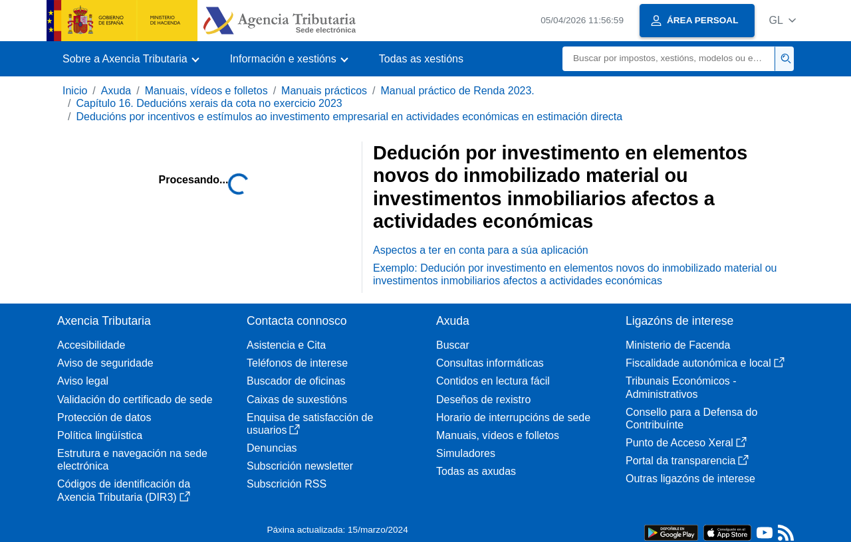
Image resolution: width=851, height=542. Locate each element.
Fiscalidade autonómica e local (705, 363)
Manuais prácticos (324, 90)
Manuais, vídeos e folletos (206, 90)
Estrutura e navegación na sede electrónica (132, 460)
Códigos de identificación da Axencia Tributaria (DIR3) (123, 490)
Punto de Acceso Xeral (686, 442)
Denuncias (272, 448)
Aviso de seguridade (105, 363)
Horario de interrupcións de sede (513, 417)
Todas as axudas (476, 471)
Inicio (74, 90)
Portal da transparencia (687, 460)
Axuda (116, 90)
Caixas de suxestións (297, 399)
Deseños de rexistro (483, 399)
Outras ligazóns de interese (690, 478)
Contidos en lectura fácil (493, 381)
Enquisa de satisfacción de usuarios (310, 424)
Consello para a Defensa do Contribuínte (691, 418)
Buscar (452, 345)
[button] (782, 20)
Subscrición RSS (286, 484)
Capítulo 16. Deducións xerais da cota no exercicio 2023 (209, 103)
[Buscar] (668, 58)
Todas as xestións (421, 58)
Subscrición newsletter (300, 466)
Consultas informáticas (490, 363)
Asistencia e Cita (286, 345)
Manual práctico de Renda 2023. (458, 90)
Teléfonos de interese (297, 363)
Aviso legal (82, 381)
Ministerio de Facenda (678, 345)
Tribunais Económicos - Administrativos (681, 387)
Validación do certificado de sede (135, 399)
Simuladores (465, 453)
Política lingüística (99, 435)
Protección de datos (104, 417)
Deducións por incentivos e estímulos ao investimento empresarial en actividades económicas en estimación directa (349, 116)
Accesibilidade (91, 345)
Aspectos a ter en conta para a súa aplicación (480, 250)
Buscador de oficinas (296, 381)
